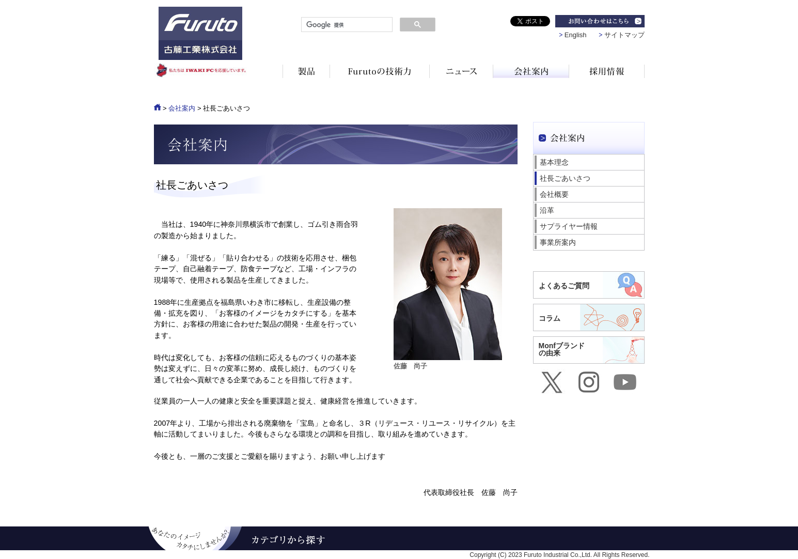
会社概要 (554, 194)
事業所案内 (558, 242)
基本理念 (554, 162)
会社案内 (181, 108)
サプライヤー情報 (569, 226)
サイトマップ (624, 35)
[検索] (345, 24)
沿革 (547, 210)
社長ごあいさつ (565, 178)
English (576, 35)
